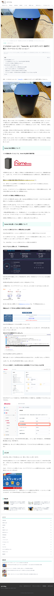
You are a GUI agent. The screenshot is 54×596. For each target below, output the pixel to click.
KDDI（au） (31, 5)
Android (16, 5)
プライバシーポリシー (36, 586)
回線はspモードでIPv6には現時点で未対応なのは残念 (16, 70)
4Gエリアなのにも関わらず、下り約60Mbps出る (15, 68)
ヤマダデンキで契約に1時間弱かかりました (14, 63)
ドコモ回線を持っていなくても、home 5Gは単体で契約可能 (17, 61)
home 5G (20, 79)
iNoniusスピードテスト (24, 304)
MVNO (21, 5)
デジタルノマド (46, 5)
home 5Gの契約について (9, 59)
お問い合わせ (50, 586)
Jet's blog (3, 586)
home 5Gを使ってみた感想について (11, 65)
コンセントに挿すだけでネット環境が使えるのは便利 (16, 67)
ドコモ (25, 5)
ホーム (4, 40)
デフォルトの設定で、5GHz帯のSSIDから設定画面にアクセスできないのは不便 (21, 72)
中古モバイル (4, 5)
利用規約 (44, 586)
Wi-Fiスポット (38, 5)
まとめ (5, 74)
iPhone (10, 5)
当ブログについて (27, 586)
